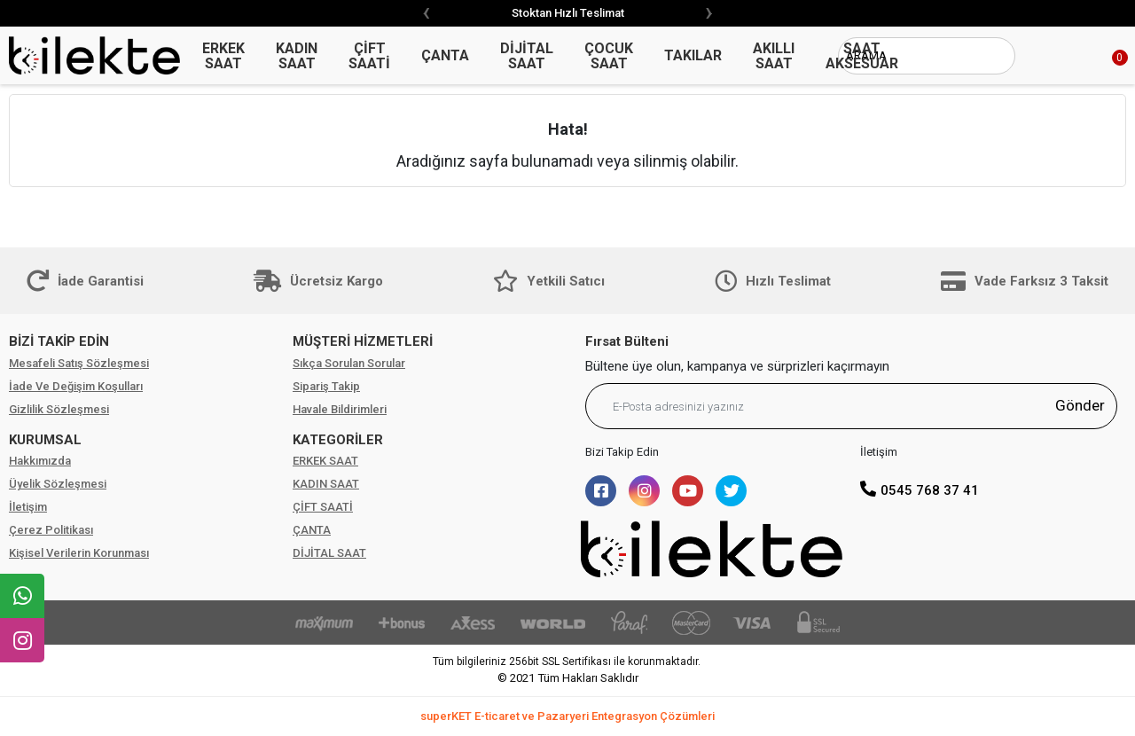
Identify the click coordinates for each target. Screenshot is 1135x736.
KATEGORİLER (338, 440)
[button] (1099, 56)
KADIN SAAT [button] (296, 56)
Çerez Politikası (51, 529)
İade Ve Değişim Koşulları (76, 386)
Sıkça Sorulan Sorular (349, 363)
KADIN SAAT (326, 483)
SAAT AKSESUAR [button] (862, 56)
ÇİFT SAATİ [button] (369, 56)
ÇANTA (312, 529)
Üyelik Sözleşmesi (57, 483)
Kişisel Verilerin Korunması (79, 553)
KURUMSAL (45, 440)
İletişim (28, 506)
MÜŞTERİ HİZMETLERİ (363, 341)
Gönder (1080, 405)
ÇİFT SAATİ (323, 506)
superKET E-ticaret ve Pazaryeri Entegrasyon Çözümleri (567, 716)
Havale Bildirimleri (340, 409)
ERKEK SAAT (325, 460)
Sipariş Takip (326, 386)
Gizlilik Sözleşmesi (59, 409)
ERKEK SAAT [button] (223, 56)
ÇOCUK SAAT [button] (608, 56)
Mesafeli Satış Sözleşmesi (79, 363)
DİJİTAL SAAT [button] (526, 56)
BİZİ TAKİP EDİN (59, 341)
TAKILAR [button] (693, 55)
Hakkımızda (40, 460)
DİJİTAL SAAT (329, 553)
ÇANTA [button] (445, 55)
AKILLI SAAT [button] (773, 56)
